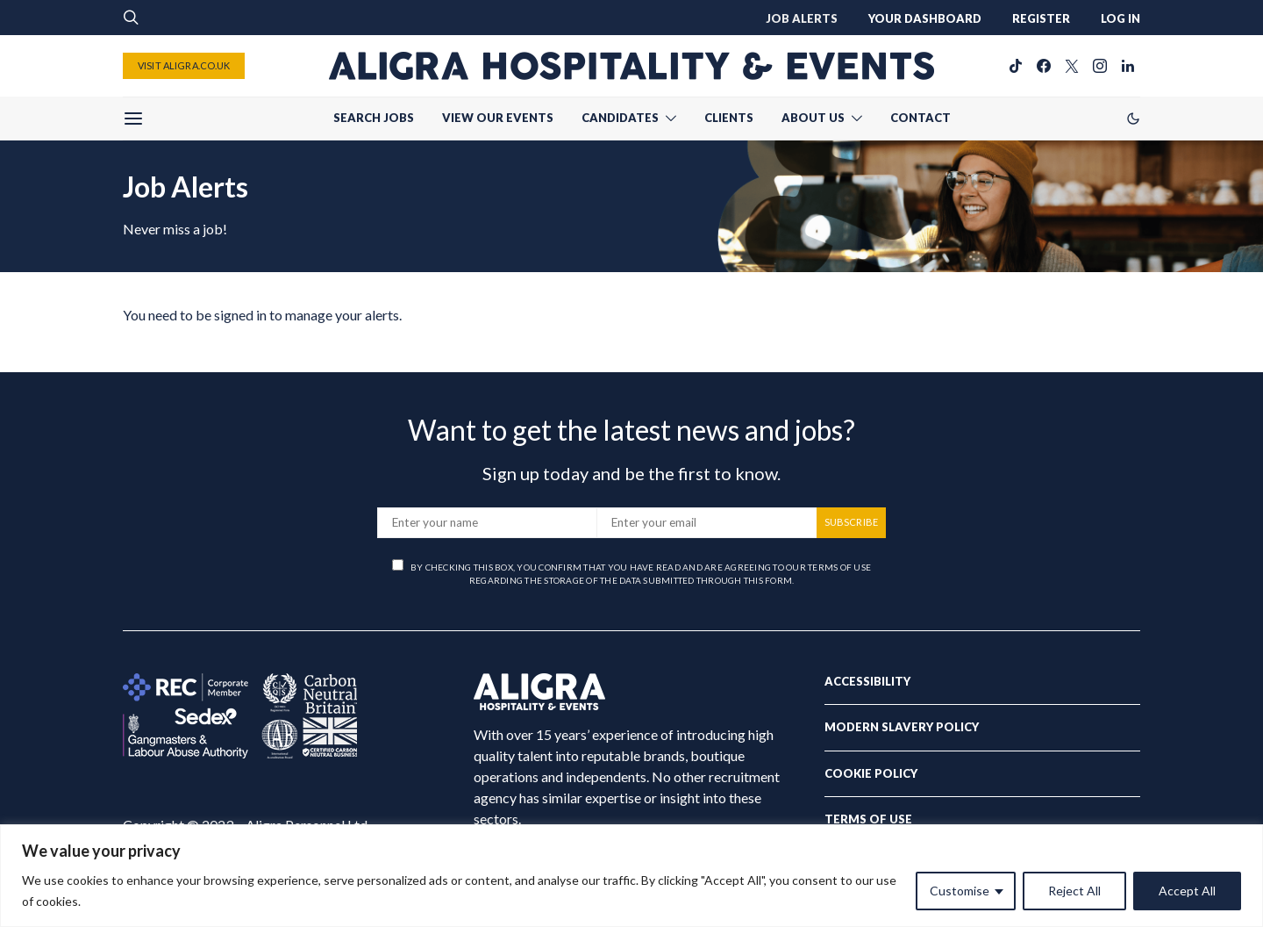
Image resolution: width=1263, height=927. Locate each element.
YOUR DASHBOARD (924, 18)
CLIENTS (728, 118)
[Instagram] (1100, 66)
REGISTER (1041, 18)
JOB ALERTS (802, 18)
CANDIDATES (620, 118)
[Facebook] (1043, 66)
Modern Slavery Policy (901, 727)
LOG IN (1120, 18)
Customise (959, 890)
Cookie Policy (870, 773)
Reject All (1074, 890)
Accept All (1187, 890)
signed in (240, 314)
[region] (631, 875)
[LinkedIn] (1128, 66)
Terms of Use (868, 819)
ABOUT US (813, 118)
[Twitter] (1072, 66)
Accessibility (867, 681)
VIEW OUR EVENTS (497, 118)
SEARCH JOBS (373, 118)
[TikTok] (1015, 66)
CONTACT (920, 118)
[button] (1133, 118)
